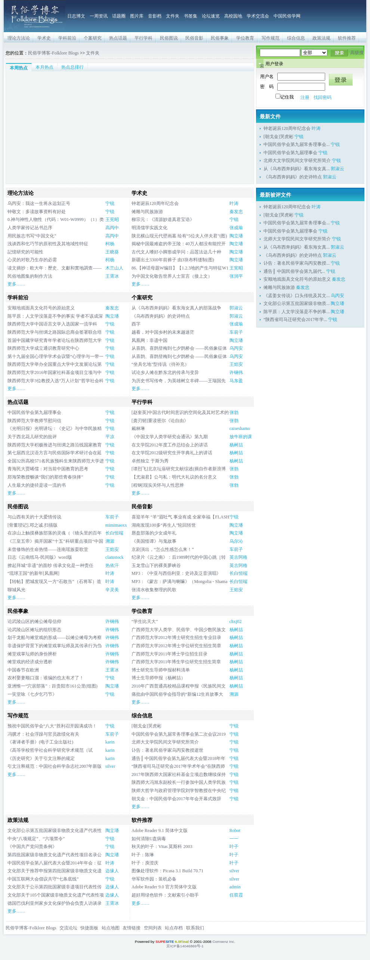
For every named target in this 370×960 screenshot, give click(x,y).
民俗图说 (169, 38)
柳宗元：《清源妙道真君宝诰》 (163, 219)
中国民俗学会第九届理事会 (290, 152)
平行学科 (143, 38)
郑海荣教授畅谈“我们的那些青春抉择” (45, 477)
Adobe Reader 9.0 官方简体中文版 (164, 886)
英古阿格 (238, 557)
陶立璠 (236, 236)
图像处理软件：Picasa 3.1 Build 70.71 (167, 870)
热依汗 (112, 565)
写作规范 (271, 38)
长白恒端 (114, 533)
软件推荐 (347, 38)
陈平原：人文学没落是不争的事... (296, 311)
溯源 (109, 541)
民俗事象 (220, 38)
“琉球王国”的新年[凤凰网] (33, 573)
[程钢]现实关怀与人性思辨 (158, 485)
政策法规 (321, 38)
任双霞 (236, 895)
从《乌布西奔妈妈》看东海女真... (296, 168)
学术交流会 (258, 16)
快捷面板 (89, 928)
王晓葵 (112, 252)
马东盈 (236, 380)
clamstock (114, 557)
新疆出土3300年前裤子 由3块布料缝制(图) (173, 259)
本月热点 (44, 67)
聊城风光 (16, 589)
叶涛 (316, 128)
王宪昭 (112, 219)
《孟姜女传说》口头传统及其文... (296, 295)
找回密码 (323, 97)
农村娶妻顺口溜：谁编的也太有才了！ (45, 677)
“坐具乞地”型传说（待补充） (160, 364)
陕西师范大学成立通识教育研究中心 (43, 348)
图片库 (137, 16)
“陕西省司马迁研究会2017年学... (295, 319)
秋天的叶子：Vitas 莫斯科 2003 (162, 846)
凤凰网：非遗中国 (149, 340)
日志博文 (76, 16)
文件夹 (172, 16)
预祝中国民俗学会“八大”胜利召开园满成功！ (52, 726)
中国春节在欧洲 (23, 670)
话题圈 (119, 16)
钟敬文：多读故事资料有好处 (36, 211)
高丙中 (112, 227)
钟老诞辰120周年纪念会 (287, 128)
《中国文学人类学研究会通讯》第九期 (170, 436)
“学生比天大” (145, 621)
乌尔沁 (236, 541)
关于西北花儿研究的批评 (32, 436)
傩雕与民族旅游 (147, 211)
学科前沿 (67, 38)
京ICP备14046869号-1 (185, 946)
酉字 (136, 324)
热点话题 (118, 38)
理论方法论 (18, 38)
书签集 (190, 16)
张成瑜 (236, 227)
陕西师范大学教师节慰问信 (34, 420)
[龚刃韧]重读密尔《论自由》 (160, 420)
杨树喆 (236, 445)
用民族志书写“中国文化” (31, 236)
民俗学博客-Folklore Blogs (53, 53)
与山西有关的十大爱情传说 (34, 517)
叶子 (233, 846)
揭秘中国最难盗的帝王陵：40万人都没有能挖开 (179, 243)
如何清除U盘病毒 (151, 838)
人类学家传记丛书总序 (29, 227)
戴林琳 (138, 428)
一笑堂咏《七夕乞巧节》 (32, 694)
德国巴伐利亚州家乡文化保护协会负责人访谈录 (54, 903)
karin (110, 742)
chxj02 (235, 621)
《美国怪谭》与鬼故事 (154, 541)
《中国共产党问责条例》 (32, 846)
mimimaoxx (116, 525)
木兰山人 (114, 268)
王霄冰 (112, 276)
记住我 (284, 97)
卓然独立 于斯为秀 (150, 461)
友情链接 (132, 928)
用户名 (267, 76)
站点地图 (111, 928)
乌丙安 (236, 348)
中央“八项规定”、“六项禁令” (36, 838)
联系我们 (195, 928)
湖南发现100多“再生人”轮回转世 (164, 525)
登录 (341, 79)
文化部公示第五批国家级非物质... (296, 303)
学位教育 (245, 38)
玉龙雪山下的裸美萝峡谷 (156, 565)
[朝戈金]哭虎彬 (278, 136)
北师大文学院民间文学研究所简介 (297, 160)
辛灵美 (112, 589)
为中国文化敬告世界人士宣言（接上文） (172, 276)
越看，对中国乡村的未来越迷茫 (163, 332)
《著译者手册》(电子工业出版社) (40, 742)
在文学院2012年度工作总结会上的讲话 (170, 445)
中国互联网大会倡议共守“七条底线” (43, 879)
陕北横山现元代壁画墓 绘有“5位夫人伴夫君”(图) (179, 236)
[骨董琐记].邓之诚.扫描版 (32, 525)
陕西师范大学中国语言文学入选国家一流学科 (52, 324)
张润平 (236, 276)
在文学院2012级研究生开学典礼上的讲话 (172, 452)
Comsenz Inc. (223, 941)
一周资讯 (99, 16)
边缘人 (112, 870)
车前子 (236, 332)
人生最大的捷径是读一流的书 (36, 485)
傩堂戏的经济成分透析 (29, 661)
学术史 (44, 38)
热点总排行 (72, 67)
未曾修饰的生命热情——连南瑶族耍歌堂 (47, 549)
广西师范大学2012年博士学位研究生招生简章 (176, 645)
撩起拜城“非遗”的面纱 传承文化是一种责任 (50, 565)
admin (235, 886)
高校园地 (233, 16)
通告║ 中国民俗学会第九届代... (294, 271)
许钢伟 (236, 372)
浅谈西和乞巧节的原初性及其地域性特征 (47, 243)
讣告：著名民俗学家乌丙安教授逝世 (167, 750)
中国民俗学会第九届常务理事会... (296, 144)
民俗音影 (194, 38)
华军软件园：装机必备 (154, 879)
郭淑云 (337, 168)
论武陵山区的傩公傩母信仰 (34, 621)
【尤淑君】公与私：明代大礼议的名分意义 (174, 477)
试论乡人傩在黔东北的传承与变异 (165, 372)
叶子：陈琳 (143, 854)
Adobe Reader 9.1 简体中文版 (160, 830)
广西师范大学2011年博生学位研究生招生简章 (176, 661)
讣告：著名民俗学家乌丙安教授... (296, 263)
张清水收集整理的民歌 (154, 589)
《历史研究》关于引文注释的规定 (41, 758)
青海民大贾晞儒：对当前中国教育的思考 (47, 468)
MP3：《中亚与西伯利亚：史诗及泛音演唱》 (176, 573)
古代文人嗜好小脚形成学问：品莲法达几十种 (176, 252)
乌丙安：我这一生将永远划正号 (38, 203)
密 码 (267, 86)
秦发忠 (236, 211)
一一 (233, 838)
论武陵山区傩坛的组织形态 (34, 629)
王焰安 (236, 364)
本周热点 (19, 68)
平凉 (109, 436)
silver (110, 766)
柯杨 (109, 243)
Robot (234, 830)
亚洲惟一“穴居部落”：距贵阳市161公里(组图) (52, 686)
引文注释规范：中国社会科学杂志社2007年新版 (54, 766)
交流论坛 (68, 928)
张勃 (233, 412)
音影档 (154, 16)
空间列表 (153, 928)
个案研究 (93, 38)
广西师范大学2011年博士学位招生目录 (170, 654)
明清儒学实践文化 (149, 227)
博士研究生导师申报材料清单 (161, 670)
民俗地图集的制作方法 (29, 276)
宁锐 (299, 136)
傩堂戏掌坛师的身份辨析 (32, 654)
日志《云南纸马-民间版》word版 (39, 557)
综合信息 (296, 38)
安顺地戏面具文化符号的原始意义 (41, 308)
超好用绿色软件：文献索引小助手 (165, 895)
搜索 (339, 52)
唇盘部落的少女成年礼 (154, 533)
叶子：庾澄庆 (145, 863)
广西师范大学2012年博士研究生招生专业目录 (176, 637)
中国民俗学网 (287, 16)
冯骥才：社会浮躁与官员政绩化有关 (43, 734)
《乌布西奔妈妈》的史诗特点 (292, 177)
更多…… (16, 284)
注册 (304, 97)
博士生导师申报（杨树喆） (158, 677)
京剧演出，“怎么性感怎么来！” (163, 549)
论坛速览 (211, 16)
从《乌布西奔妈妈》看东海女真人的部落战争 (176, 308)
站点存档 (174, 928)
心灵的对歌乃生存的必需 (32, 259)
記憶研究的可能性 (25, 252)
